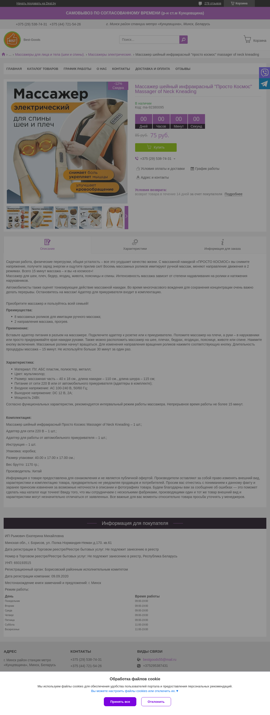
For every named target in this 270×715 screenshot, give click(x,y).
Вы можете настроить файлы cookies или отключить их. (133, 691)
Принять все (120, 702)
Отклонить (156, 702)
